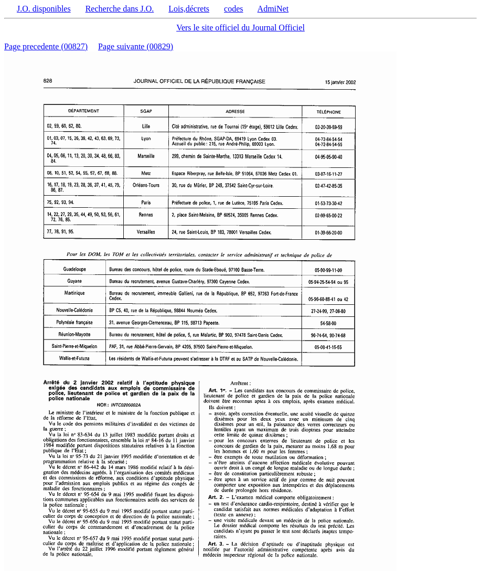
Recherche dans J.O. (119, 8)
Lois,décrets (188, 8)
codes (233, 8)
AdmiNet (273, 8)
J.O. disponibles (44, 8)
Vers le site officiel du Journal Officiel (240, 27)
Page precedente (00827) (46, 46)
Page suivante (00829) (135, 46)
